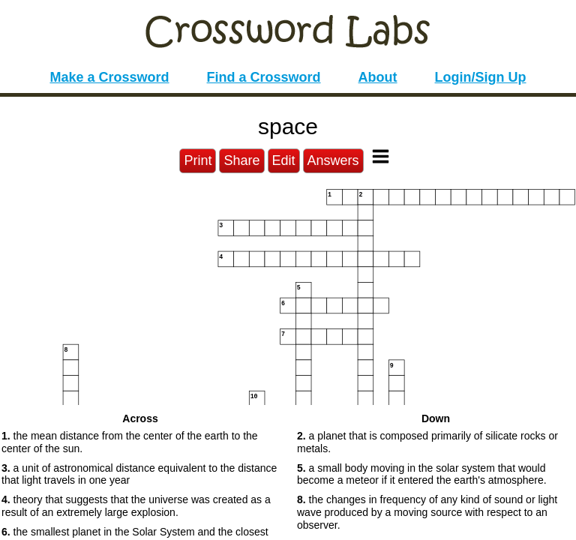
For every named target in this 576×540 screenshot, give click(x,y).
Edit (284, 160)
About (378, 77)
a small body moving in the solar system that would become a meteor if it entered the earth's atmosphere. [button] (422, 474)
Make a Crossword (109, 77)
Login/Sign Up (480, 77)
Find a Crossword (264, 77)
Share (242, 160)
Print (198, 160)
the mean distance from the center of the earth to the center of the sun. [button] (130, 442)
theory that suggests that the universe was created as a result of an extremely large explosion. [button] (136, 506)
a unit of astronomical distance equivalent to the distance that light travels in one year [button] (139, 474)
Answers (333, 160)
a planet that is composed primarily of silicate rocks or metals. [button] (427, 442)
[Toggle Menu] (381, 156)
